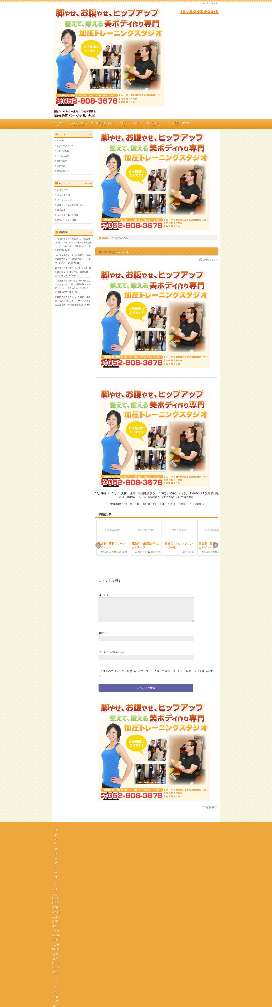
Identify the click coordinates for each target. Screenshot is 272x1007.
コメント (104, 594)
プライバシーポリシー (137, 866)
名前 (101, 637)
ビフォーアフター (82, 124)
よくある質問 (132, 124)
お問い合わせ (183, 124)
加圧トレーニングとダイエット (71, 205)
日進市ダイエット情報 (67, 215)
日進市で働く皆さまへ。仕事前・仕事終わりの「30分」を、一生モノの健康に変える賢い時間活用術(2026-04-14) (73, 301)
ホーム (61, 124)
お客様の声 (62, 161)
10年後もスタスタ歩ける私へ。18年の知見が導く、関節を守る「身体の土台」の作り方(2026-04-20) (73, 272)
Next (215, 545)
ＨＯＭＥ (61, 140)
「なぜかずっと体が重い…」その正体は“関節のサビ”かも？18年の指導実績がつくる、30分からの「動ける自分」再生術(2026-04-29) (73, 244)
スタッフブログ (64, 200)
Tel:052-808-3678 (199, 11)
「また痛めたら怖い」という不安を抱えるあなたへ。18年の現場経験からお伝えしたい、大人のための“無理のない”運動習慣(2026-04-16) (73, 286)
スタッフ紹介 (107, 124)
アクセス (158, 124)
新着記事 (61, 210)
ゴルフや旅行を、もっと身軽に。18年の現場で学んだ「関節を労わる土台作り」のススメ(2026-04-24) (73, 259)
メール (103, 656)
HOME (103, 237)
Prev (98, 545)
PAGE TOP (209, 812)
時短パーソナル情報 (66, 220)
